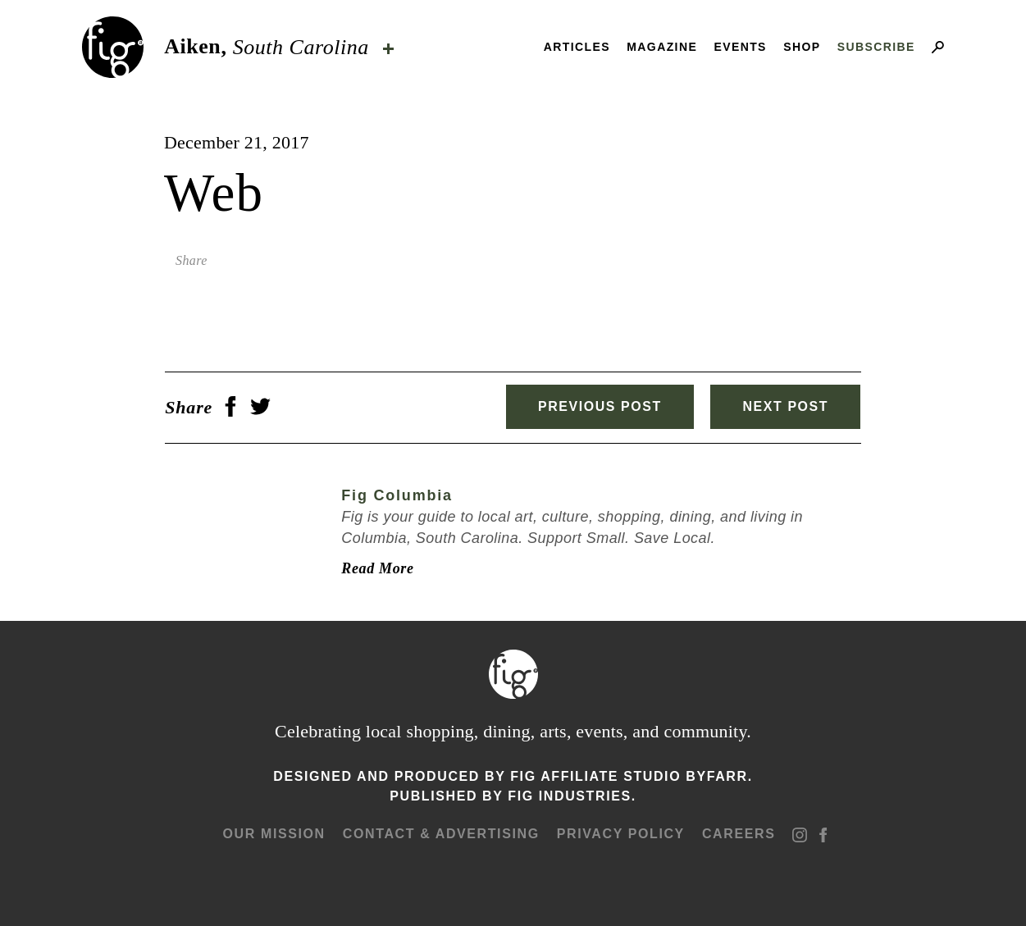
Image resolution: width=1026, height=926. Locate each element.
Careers (738, 834)
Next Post (786, 406)
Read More (376, 568)
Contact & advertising (441, 834)
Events (740, 46)
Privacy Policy (621, 834)
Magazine (662, 46)
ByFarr (716, 776)
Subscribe (876, 46)
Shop (801, 46)
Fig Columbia (396, 495)
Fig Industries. (572, 796)
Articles (577, 46)
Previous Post (598, 406)
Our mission (274, 834)
